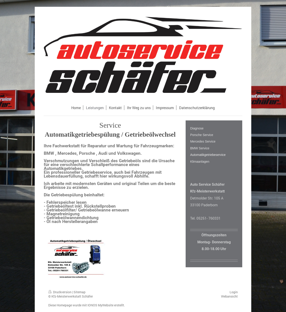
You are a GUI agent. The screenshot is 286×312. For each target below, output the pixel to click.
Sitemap (79, 292)
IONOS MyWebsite (100, 305)
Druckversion (60, 292)
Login (234, 292)
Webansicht (229, 296)
